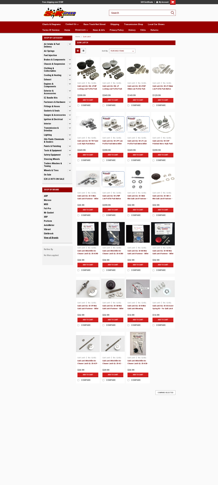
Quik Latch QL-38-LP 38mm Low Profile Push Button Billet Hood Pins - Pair (163, 89)
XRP (46, 217)
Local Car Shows (156, 24)
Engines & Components (50, 85)
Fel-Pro (47, 208)
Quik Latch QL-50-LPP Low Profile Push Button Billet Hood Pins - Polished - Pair (112, 143)
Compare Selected (165, 393)
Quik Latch (87, 37)
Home (67, 30)
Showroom (81, 30)
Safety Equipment (52, 154)
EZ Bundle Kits (51, 97)
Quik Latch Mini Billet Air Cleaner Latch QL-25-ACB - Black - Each (137, 363)
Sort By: (105, 51)
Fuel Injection (50, 55)
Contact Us (72, 24)
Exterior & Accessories (50, 92)
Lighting (48, 135)
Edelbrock (48, 233)
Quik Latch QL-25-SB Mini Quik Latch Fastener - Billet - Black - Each (112, 308)
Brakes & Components (54, 59)
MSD (46, 204)
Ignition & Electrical (53, 119)
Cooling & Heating (52, 75)
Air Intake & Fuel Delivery (52, 45)
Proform (48, 221)
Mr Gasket (49, 212)
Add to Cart (87, 100)
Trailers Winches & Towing (53, 164)
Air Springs (49, 51)
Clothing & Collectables (50, 69)
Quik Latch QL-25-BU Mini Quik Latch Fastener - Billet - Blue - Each (137, 253)
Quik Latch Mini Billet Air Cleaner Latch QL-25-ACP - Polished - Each (87, 363)
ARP (46, 196)
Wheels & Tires (51, 170)
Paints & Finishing (52, 146)
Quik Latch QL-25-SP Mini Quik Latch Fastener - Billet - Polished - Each (87, 308)
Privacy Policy (117, 30)
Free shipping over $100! (52, 2)
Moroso (47, 200)
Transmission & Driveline (51, 129)
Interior (47, 123)
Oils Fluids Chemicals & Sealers (54, 140)
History (132, 30)
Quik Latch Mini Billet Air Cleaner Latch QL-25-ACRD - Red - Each (87, 253)
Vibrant (47, 229)
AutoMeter (49, 225)
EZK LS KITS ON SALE (54, 179)
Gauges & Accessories (55, 115)
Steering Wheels (52, 159)
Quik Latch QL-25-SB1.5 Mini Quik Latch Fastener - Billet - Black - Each (163, 198)
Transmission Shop (133, 24)
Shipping (114, 24)
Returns (154, 30)
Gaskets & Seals (52, 110)
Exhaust (47, 79)
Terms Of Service (51, 30)
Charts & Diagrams (51, 24)
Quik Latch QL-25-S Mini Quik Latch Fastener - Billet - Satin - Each (87, 198)
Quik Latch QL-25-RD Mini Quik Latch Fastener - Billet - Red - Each (163, 253)
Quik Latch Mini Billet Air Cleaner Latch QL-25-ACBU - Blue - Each (112, 253)
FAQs (143, 30)
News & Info (99, 30)
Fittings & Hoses (52, 106)
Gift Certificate (147, 2)
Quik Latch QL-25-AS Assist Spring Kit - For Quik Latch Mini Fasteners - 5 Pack (163, 308)
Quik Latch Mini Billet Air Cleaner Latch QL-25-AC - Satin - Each (112, 363)
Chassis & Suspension (54, 64)
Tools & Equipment (53, 150)
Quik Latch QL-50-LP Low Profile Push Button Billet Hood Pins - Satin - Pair (137, 143)
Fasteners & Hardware (54, 102)
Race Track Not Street (95, 24)
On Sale (47, 174)
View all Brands (51, 237)
